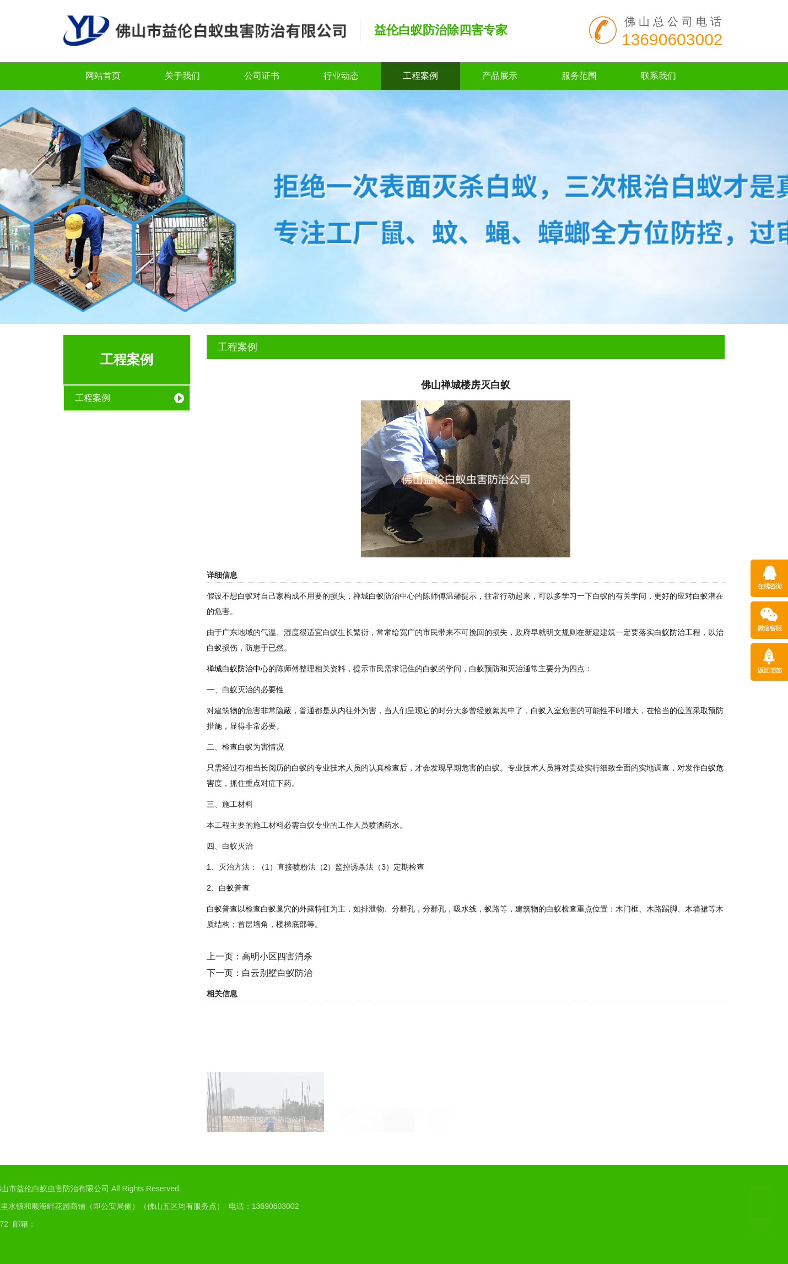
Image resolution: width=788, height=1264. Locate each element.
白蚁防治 (669, 632)
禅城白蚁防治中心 (237, 668)
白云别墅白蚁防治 (277, 973)
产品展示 (499, 75)
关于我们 (182, 75)
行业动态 (341, 75)
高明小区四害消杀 (277, 956)
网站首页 (103, 75)
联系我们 (658, 75)
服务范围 (579, 75)
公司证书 (261, 75)
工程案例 (420, 75)
